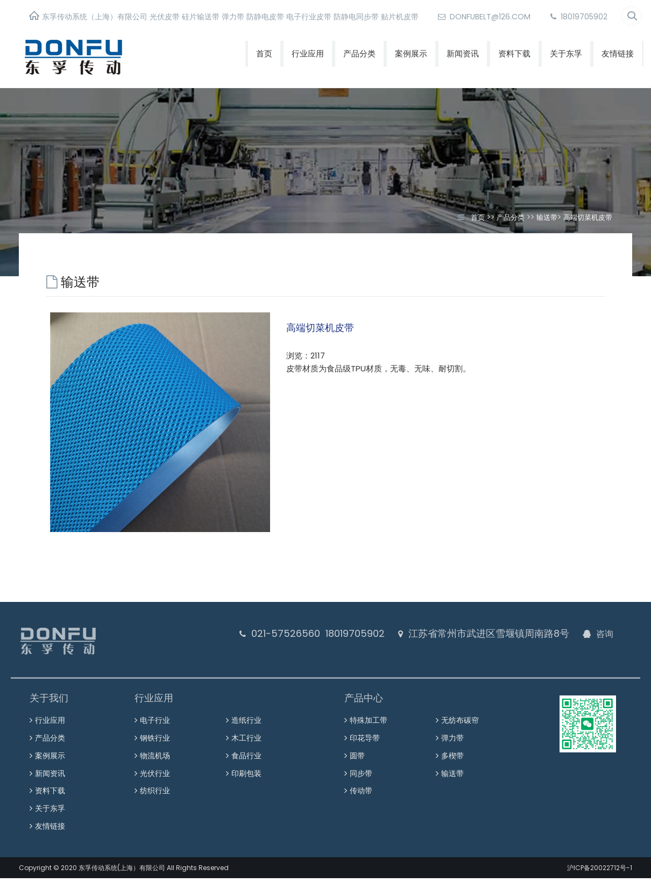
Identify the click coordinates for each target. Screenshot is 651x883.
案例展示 (411, 53)
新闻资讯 (463, 53)
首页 (264, 53)
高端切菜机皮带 (587, 217)
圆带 (357, 748)
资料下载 (514, 53)
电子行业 (155, 718)
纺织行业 (155, 778)
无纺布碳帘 (460, 718)
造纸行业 (246, 718)
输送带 (546, 217)
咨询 (604, 634)
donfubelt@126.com (484, 16)
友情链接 (618, 53)
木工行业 (246, 733)
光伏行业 (155, 763)
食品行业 (246, 748)
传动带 (361, 778)
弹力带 (452, 733)
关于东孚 (566, 53)
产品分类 (359, 53)
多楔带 (452, 748)
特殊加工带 (368, 718)
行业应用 (308, 53)
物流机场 (155, 748)
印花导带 (365, 733)
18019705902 (578, 16)
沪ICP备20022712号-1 (599, 849)
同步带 (361, 763)
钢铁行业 (155, 733)
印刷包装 (246, 763)
